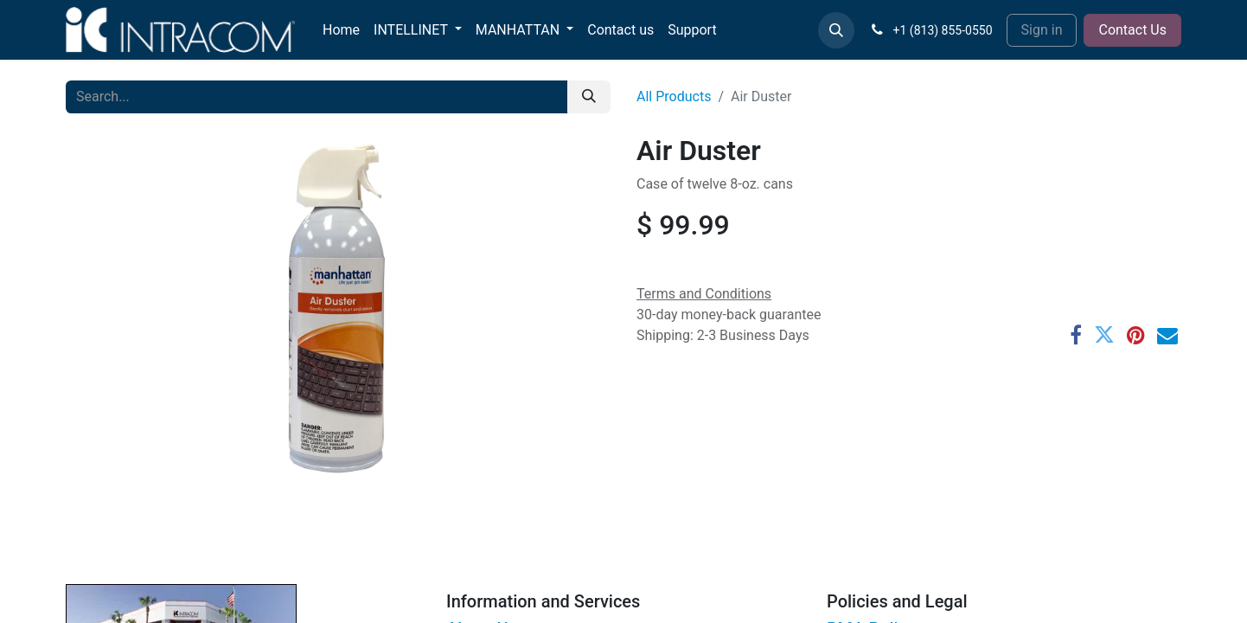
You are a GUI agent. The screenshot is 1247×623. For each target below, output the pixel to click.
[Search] (589, 96)
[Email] (1167, 334)
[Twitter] (1104, 334)
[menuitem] (341, 30)
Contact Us (1132, 30)
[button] (836, 30)
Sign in (1042, 30)
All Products (673, 96)
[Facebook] (1076, 334)
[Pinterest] (1136, 334)
